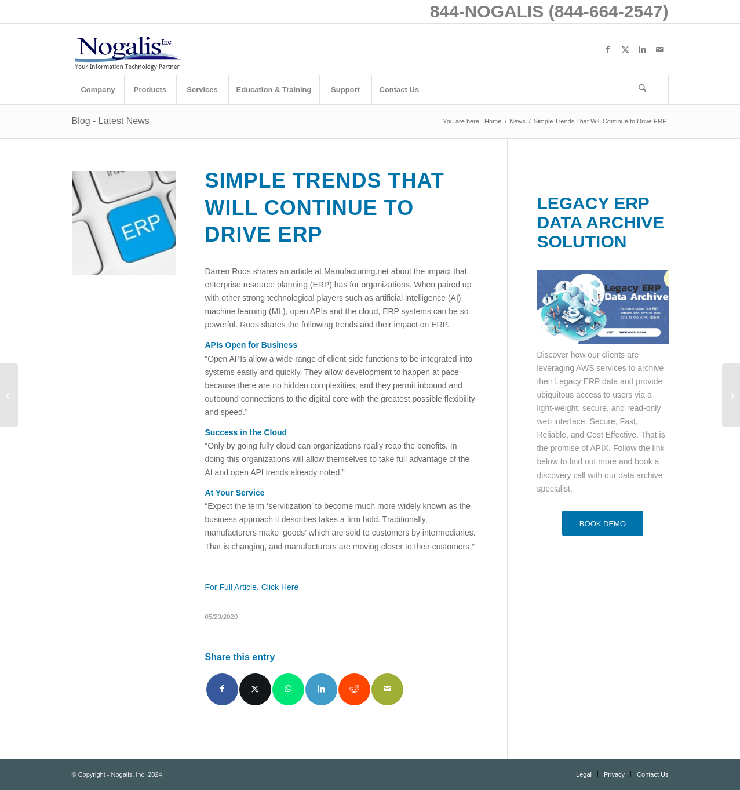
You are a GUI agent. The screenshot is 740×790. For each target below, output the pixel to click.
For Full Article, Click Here (252, 587)
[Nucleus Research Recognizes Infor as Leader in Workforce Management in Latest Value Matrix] (9, 395)
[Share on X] (255, 689)
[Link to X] (625, 49)
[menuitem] (98, 89)
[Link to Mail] (660, 49)
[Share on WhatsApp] (288, 689)
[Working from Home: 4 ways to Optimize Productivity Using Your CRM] (731, 395)
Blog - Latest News (111, 121)
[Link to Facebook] (608, 49)
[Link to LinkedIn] (642, 49)
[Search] (643, 89)
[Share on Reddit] (354, 689)
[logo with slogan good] (127, 49)
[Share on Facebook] (222, 689)
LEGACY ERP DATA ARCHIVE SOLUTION (600, 222)
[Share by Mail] (387, 689)
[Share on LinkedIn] (321, 689)
